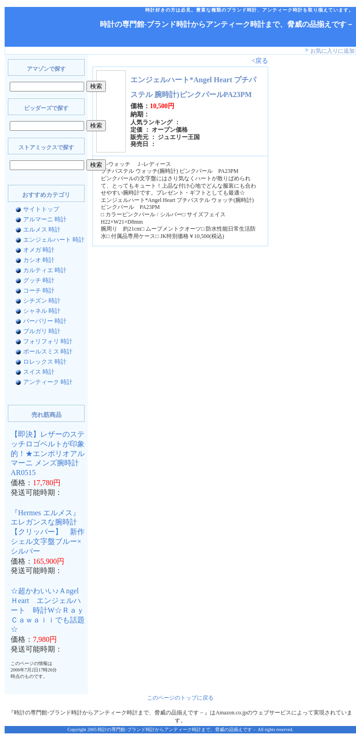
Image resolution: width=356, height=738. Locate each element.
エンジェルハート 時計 (54, 239)
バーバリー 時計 (45, 320)
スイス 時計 (39, 371)
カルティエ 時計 (45, 270)
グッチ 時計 (39, 280)
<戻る (260, 60)
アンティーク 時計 (48, 381)
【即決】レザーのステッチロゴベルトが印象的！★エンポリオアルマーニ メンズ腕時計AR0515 (48, 453)
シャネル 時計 (42, 310)
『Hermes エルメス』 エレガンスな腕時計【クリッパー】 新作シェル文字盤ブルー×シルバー (48, 532)
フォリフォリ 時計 (48, 341)
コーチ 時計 (39, 290)
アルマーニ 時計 (45, 219)
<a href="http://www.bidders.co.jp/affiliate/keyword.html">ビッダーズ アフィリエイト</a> (300, 202)
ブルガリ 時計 (42, 331)
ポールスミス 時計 (48, 351)
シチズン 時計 (42, 300)
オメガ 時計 (39, 249)
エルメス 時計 (42, 229)
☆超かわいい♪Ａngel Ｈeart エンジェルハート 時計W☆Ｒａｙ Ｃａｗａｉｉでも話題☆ (51, 610)
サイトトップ (41, 209)
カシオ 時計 (39, 259)
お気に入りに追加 (332, 51)
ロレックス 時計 (45, 361)
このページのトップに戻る (180, 698)
